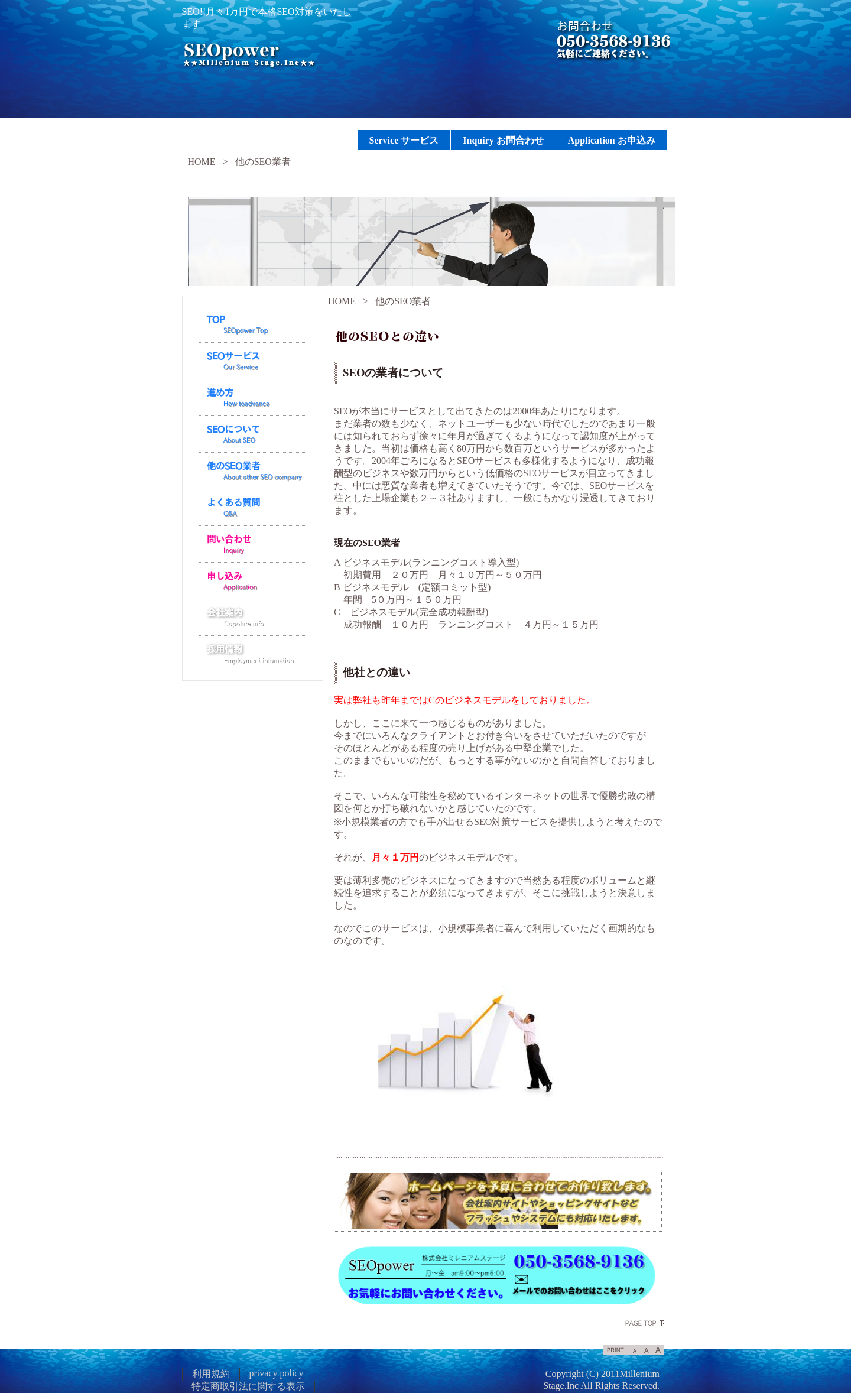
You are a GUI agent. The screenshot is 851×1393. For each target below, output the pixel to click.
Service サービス (404, 140)
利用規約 (211, 1374)
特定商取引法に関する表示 (248, 1386)
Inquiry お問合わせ (503, 140)
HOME (202, 162)
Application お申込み (611, 140)
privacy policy (276, 1373)
